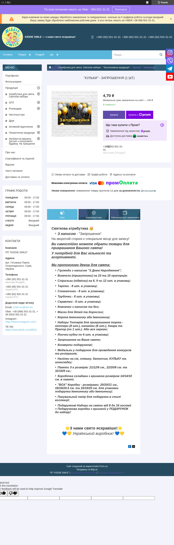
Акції (52, 54)
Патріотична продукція (22, 132)
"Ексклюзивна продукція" (116, 67)
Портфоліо (12, 75)
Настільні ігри (17, 114)
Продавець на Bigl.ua (87, 469)
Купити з (140, 114)
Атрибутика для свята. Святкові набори (79, 67)
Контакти (121, 9)
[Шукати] (161, 54)
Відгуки (9, 164)
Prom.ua (104, 466)
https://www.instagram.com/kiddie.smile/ (22, 321)
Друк (11, 120)
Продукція (11, 87)
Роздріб (39, 54)
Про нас (10, 152)
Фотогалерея (13, 81)
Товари (22, 54)
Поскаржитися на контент (83, 472)
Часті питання (13, 170)
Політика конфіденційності (111, 472)
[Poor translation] (13, 493)
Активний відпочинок (21, 126)
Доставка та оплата (17, 176)
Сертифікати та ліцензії (19, 158)
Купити (114, 114)
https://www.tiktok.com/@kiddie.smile (22, 329)
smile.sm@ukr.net (23, 307)
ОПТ (11, 102)
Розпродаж (15, 108)
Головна (7, 54)
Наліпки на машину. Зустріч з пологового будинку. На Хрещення (22, 141)
